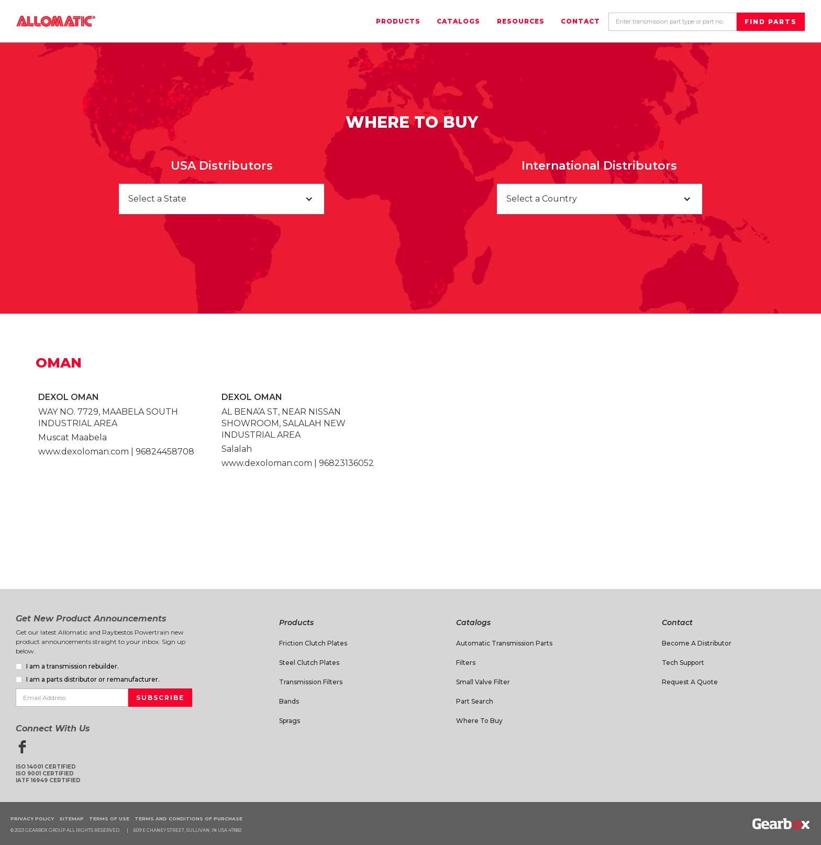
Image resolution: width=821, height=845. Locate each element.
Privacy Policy (32, 818)
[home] (55, 21)
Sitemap (71, 818)
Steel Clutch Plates (309, 662)
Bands (289, 701)
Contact (580, 21)
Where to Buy (479, 721)
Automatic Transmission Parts (504, 643)
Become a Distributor (696, 643)
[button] (221, 199)
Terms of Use (109, 818)
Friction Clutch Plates (313, 643)
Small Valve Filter (483, 682)
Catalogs (458, 21)
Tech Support (683, 662)
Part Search (474, 701)
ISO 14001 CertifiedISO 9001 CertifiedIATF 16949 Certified (48, 773)
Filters (465, 662)
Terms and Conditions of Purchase (188, 818)
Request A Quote (690, 682)
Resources (521, 21)
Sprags (289, 721)
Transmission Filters (310, 682)
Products (398, 21)
